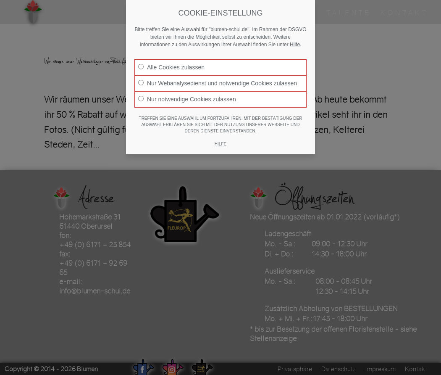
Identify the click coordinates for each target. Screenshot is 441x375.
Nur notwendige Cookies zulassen (187, 99)
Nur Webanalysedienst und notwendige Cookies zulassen (217, 83)
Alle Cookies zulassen (171, 67)
